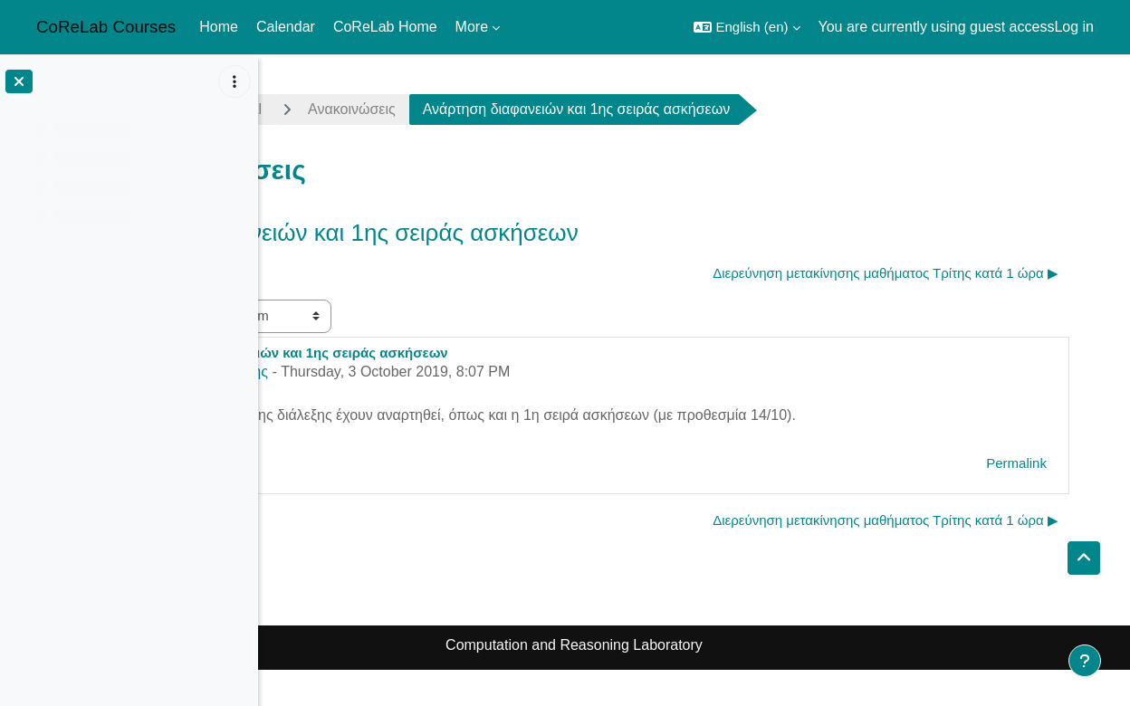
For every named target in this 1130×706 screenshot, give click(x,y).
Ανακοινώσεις (552, 109)
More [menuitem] (471, 26)
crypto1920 (328, 109)
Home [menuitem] (218, 26)
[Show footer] (1084, 660)
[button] (746, 27)
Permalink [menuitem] (1056, 463)
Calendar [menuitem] (285, 26)
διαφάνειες (387, 415)
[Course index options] (234, 81)
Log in (1074, 26)
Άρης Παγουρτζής (411, 371)
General (436, 109)
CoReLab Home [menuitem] (385, 26)
